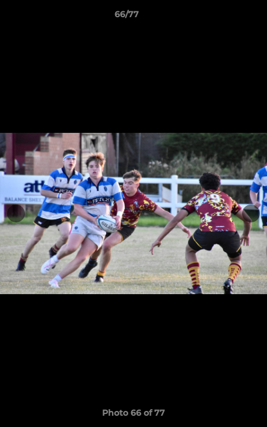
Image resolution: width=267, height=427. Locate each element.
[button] (224, 17)
